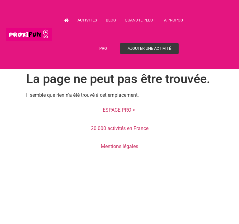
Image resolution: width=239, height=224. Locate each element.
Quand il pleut (140, 20)
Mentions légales (119, 146)
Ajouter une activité (149, 48)
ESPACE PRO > (119, 110)
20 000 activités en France (119, 128)
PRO (103, 48)
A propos (173, 20)
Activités (87, 20)
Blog (111, 20)
